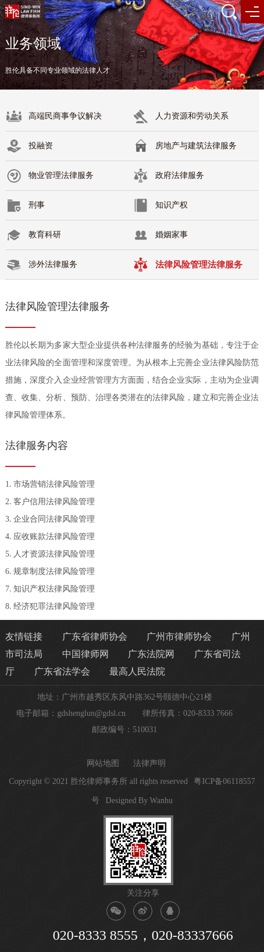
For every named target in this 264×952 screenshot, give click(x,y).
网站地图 (103, 763)
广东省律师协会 (94, 636)
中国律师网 (85, 654)
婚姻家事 (160, 235)
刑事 (25, 205)
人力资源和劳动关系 (180, 116)
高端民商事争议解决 (53, 116)
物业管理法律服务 (49, 175)
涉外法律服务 (41, 264)
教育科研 (33, 235)
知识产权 (160, 205)
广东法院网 (151, 654)
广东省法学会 (62, 671)
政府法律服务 (168, 175)
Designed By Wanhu (139, 800)
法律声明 (149, 763)
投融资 (29, 146)
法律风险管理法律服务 (187, 264)
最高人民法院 (137, 671)
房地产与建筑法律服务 (184, 146)
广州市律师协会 (179, 636)
